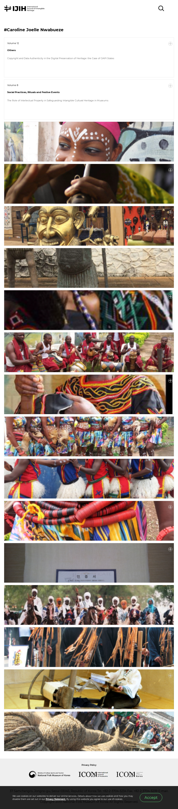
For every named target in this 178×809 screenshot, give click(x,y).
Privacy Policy (89, 765)
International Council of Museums (97, 774)
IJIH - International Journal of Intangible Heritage (25, 8)
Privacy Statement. (56, 799)
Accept (151, 797)
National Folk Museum (54, 774)
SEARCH (161, 8)
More (170, 44)
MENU (171, 8)
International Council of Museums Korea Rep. (133, 774)
